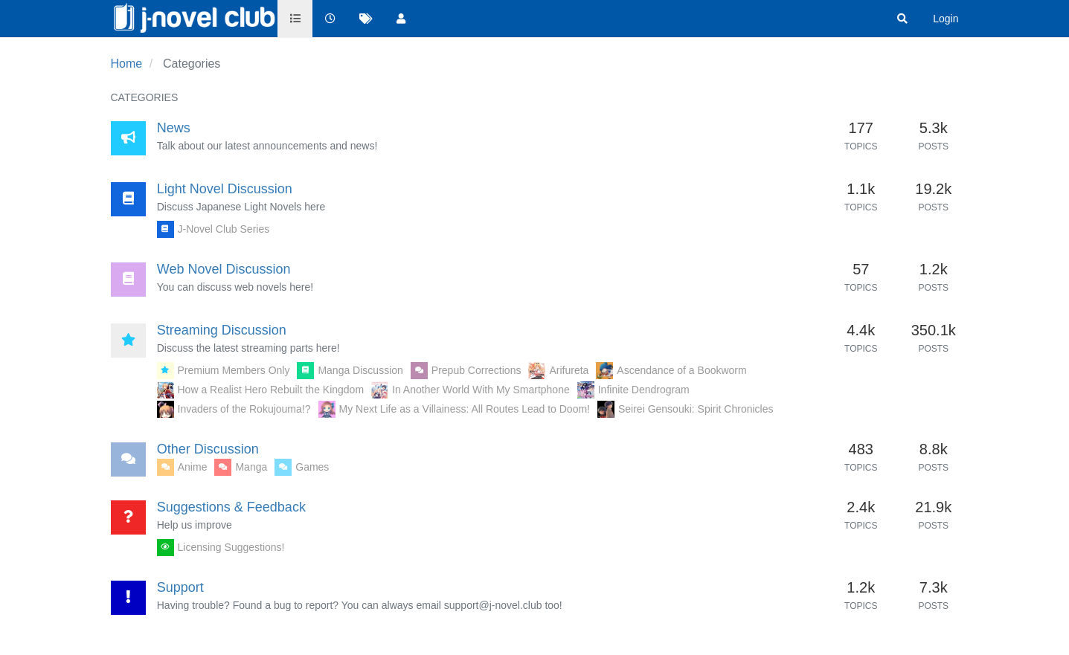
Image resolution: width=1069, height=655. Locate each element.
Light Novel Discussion (224, 188)
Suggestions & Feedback (231, 507)
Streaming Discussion (221, 330)
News (173, 127)
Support (180, 587)
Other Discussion (208, 449)
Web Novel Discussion (224, 269)
